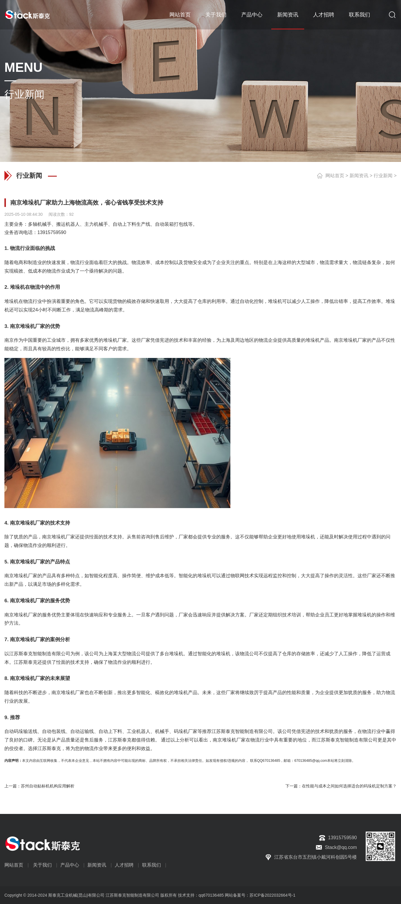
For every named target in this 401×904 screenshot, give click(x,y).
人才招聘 (323, 15)
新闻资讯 (287, 15)
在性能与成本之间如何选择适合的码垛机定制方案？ (349, 786)
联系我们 (359, 15)
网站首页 (180, 15)
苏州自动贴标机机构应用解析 (47, 786)
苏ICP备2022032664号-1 (272, 895)
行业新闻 (383, 175)
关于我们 (216, 15)
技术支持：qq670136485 (200, 895)
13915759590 (51, 232)
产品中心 (251, 15)
